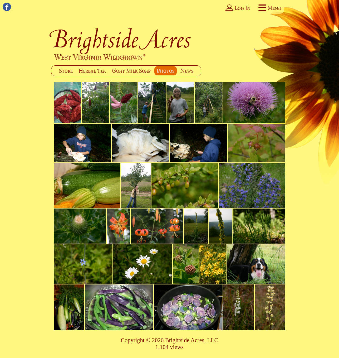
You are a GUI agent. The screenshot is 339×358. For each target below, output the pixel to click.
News (186, 71)
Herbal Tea (92, 71)
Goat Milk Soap (131, 71)
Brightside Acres (121, 39)
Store (66, 71)
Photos (165, 71)
